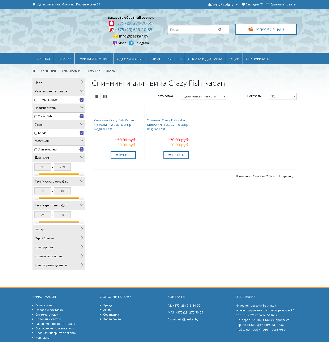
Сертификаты (258, 59)
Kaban (110, 71)
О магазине (43, 305)
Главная (42, 59)
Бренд (107, 305)
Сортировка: (165, 96)
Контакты (42, 337)
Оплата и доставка (49, 310)
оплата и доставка (205, 59)
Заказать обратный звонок (131, 17)
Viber (119, 43)
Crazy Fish (93, 71)
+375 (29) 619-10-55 (133, 29)
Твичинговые (71, 71)
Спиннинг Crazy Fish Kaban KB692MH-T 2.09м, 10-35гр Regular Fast (167, 124)
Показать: (254, 96)
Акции (107, 310)
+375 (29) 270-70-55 (133, 23)
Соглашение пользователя (54, 328)
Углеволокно (47, 149)
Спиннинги (48, 71)
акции (233, 59)
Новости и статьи (48, 319)
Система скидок (46, 314)
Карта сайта (112, 319)
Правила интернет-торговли (55, 333)
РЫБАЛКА (63, 59)
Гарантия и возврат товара (55, 324)
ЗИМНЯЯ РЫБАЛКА (166, 59)
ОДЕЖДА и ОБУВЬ (131, 59)
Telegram (139, 43)
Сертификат (112, 314)
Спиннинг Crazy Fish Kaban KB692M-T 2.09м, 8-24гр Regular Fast (114, 124)
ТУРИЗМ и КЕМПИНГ (94, 59)
